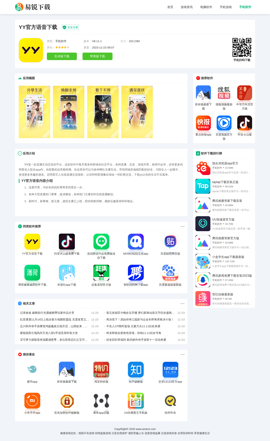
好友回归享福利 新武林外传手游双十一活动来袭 (145, 339)
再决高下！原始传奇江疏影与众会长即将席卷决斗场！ (145, 319)
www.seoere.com (146, 429)
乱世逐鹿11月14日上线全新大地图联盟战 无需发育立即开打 (59, 319)
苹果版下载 (97, 56)
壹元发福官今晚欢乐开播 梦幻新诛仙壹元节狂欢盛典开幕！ (145, 312)
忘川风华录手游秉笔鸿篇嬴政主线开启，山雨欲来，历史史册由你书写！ (59, 326)
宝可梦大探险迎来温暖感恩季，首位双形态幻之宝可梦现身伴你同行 (59, 339)
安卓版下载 (61, 56)
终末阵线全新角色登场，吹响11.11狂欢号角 (145, 333)
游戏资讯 (187, 7)
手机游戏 (226, 7)
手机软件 (245, 7)
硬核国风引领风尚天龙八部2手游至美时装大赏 (59, 333)
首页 (170, 7)
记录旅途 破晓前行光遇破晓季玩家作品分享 (59, 312)
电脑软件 (206, 7)
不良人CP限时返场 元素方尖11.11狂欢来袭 (145, 326)
